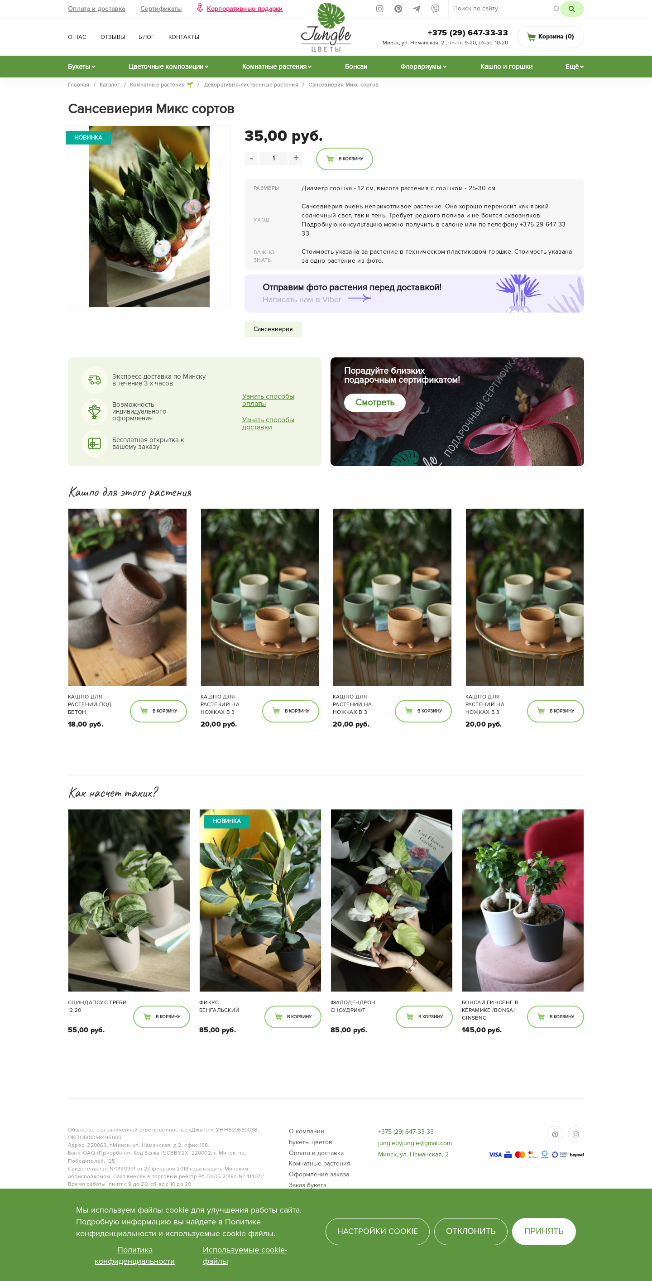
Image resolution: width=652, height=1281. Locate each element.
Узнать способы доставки (268, 423)
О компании (306, 1131)
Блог (146, 37)
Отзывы (113, 37)
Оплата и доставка (96, 9)
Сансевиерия (273, 329)
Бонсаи (356, 67)
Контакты (183, 37)
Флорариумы (420, 67)
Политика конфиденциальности (135, 1256)
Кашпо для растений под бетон (90, 704)
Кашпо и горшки (506, 67)
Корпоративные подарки (245, 9)
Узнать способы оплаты (268, 400)
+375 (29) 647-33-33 (468, 33)
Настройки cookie (377, 1231)
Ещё (572, 67)
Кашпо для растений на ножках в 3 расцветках (220, 705)
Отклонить (471, 1231)
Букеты (79, 67)
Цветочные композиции (166, 67)
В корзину (351, 159)
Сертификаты (161, 9)
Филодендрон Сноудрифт (353, 1006)
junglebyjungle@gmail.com (415, 1143)
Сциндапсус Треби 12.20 (97, 1006)
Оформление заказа (319, 1174)
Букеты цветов (310, 1142)
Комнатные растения (274, 67)
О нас (77, 37)
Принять (544, 1231)
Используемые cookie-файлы (245, 1256)
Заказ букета (307, 1185)
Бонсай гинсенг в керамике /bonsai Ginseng (490, 1010)
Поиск (572, 9)
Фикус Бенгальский (219, 1006)
